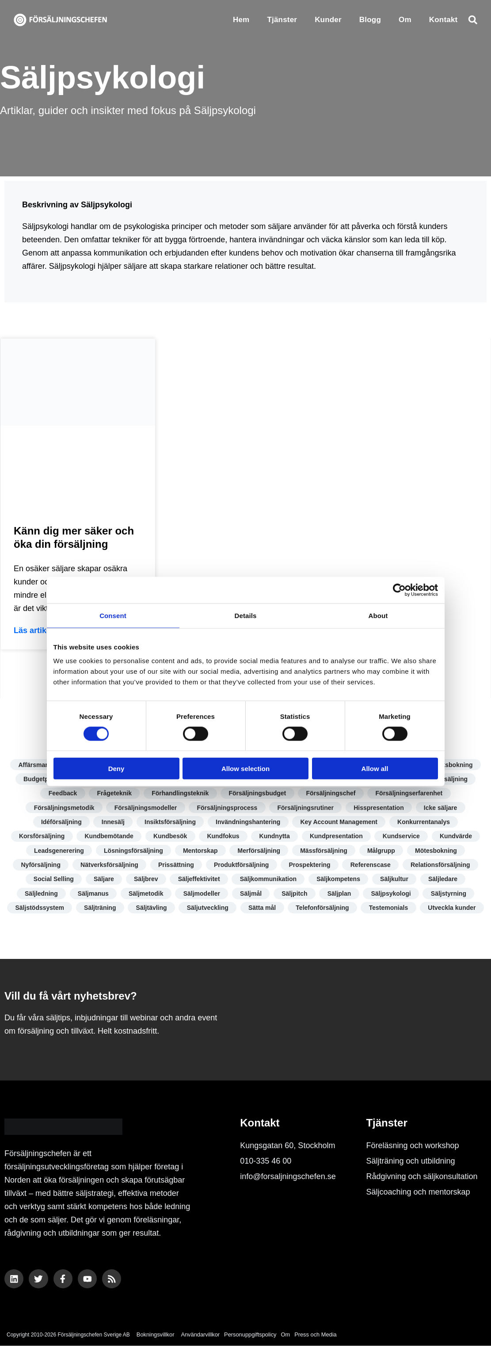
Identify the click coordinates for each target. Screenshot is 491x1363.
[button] (472, 19)
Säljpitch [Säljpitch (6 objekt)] (295, 895)
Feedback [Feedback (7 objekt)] (61, 793)
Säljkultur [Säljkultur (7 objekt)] (396, 880)
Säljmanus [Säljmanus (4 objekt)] (91, 895)
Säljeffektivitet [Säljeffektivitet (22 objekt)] (199, 880)
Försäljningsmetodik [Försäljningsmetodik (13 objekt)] (62, 808)
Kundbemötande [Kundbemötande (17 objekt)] (107, 837)
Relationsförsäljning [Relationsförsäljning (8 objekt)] (442, 866)
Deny (116, 768)
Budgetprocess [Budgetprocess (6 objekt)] (43, 779)
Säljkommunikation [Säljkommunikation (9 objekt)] (268, 880)
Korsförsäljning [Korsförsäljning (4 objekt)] (39, 837)
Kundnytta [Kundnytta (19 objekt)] (274, 837)
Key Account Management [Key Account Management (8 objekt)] (340, 822)
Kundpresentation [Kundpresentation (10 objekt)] (337, 837)
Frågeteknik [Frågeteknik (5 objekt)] (113, 793)
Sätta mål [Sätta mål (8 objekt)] (296, 909)
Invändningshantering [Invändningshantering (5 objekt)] (248, 822)
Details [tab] (246, 615)
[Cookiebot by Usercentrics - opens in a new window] (399, 589)
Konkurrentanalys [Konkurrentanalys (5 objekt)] (425, 822)
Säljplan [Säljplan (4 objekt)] (341, 895)
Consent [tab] (112, 615)
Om (405, 19)
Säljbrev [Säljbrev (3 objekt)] (145, 880)
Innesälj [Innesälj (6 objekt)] (112, 822)
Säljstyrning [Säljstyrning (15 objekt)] (451, 895)
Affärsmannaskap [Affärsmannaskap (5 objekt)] (42, 764)
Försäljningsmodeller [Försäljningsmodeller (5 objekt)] (144, 808)
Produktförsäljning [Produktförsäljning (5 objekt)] (241, 866)
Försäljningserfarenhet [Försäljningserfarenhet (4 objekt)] (410, 793)
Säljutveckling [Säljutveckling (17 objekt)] (241, 909)
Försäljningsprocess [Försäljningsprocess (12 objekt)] (227, 808)
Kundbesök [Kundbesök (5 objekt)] (169, 837)
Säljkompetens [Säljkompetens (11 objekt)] (339, 880)
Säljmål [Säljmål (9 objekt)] (251, 895)
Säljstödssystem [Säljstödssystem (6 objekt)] (71, 909)
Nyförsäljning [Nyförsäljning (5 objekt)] (38, 866)
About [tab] (378, 615)
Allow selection (245, 768)
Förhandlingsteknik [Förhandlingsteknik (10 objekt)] (179, 793)
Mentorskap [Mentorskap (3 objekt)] (199, 851)
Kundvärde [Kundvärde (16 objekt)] (458, 837)
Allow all (375, 768)
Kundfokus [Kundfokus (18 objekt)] (223, 837)
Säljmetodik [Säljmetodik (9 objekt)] (144, 895)
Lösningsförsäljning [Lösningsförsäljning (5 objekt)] (132, 851)
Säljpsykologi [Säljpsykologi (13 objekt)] (393, 895)
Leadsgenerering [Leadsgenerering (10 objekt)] (57, 851)
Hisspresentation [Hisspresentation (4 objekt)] (379, 808)
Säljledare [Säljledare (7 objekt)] (445, 880)
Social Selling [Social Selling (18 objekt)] (51, 880)
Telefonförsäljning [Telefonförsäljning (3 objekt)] (357, 909)
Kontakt (443, 19)
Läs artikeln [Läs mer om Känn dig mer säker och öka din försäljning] (36, 630)
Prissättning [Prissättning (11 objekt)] (175, 866)
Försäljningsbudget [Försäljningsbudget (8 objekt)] (257, 793)
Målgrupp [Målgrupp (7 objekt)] (382, 851)
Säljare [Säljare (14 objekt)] (102, 880)
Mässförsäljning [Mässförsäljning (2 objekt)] (324, 851)
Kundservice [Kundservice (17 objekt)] (403, 837)
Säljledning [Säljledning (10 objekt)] (38, 895)
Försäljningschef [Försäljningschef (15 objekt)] (332, 793)
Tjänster (282, 19)
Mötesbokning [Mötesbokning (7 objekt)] (438, 851)
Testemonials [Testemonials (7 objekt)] (424, 909)
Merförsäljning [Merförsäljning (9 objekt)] (259, 851)
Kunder (328, 19)
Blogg (370, 19)
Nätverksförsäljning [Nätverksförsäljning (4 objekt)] (108, 866)
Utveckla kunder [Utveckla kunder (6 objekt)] (245, 924)
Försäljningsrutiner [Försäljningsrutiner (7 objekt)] (306, 808)
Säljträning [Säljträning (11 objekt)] (132, 909)
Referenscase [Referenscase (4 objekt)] (372, 866)
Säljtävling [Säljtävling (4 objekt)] (184, 909)
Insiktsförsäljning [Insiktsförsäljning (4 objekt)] (169, 822)
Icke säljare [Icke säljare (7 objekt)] (442, 808)
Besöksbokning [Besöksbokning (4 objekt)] (452, 764)
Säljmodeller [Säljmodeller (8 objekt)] (201, 895)
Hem (241, 19)
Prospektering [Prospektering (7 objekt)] (310, 866)
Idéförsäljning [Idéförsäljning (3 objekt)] (59, 822)
